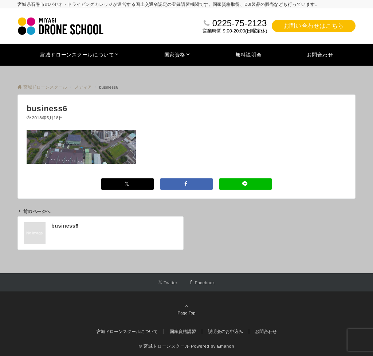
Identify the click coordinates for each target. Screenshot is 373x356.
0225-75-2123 (239, 23)
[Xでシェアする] (127, 184)
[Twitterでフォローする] (167, 282)
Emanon (225, 346)
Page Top (186, 309)
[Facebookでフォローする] (202, 282)
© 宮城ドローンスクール (164, 346)
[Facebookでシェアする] (186, 184)
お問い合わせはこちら (313, 26)
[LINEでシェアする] (245, 184)
